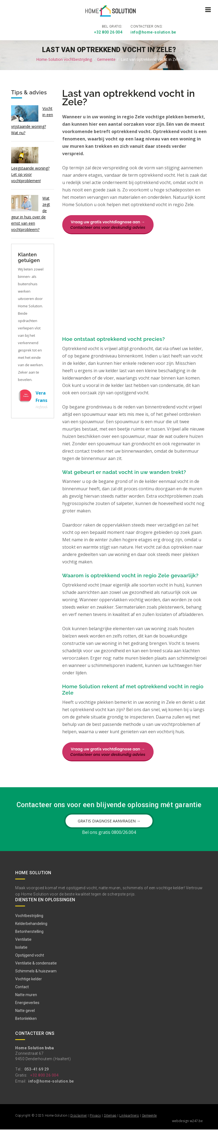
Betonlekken (26, 1019)
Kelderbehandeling (31, 924)
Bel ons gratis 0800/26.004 (109, 833)
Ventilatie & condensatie (36, 964)
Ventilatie (23, 940)
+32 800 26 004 (108, 31)
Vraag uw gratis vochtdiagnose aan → (107, 223)
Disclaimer (78, 1116)
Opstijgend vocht (29, 956)
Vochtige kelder (28, 980)
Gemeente (106, 58)
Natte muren (26, 995)
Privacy (95, 1116)
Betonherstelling (29, 932)
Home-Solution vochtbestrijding (64, 58)
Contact (22, 987)
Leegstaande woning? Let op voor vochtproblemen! (30, 173)
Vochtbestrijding (29, 916)
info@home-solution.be (153, 31)
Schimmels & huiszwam (36, 972)
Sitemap (110, 1116)
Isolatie (21, 948)
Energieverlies (27, 1003)
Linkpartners (129, 1116)
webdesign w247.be (187, 1121)
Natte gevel (25, 1011)
